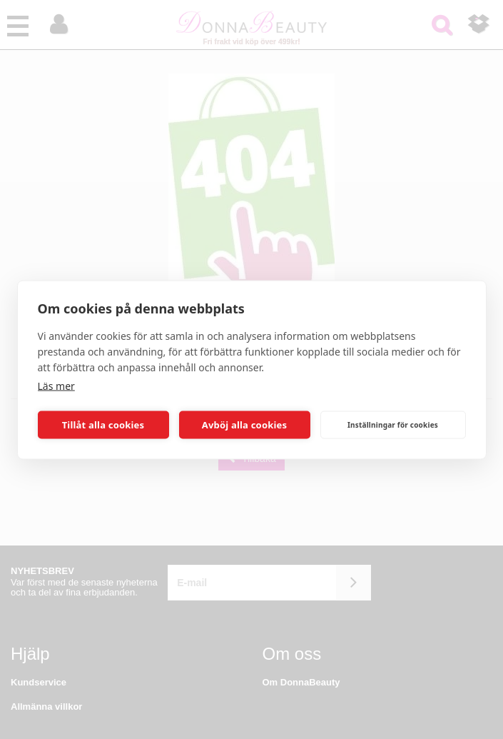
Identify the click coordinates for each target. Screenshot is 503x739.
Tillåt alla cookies (103, 424)
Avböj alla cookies (245, 424)
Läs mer (56, 385)
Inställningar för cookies (392, 425)
